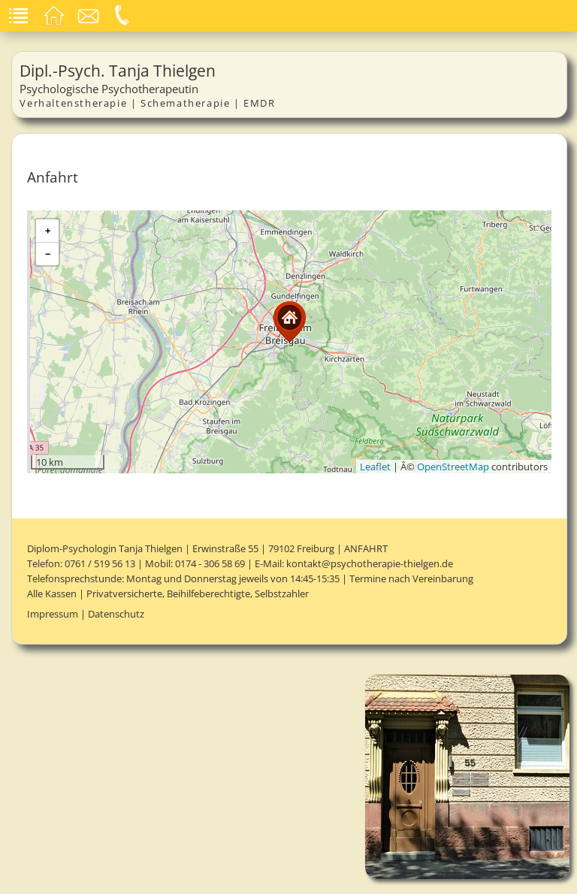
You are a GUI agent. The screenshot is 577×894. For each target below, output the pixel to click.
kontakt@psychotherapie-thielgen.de (369, 563)
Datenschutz (116, 614)
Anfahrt (366, 548)
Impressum (52, 614)
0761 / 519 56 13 (100, 563)
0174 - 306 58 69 (210, 563)
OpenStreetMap (453, 466)
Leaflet (375, 466)
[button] (289, 322)
